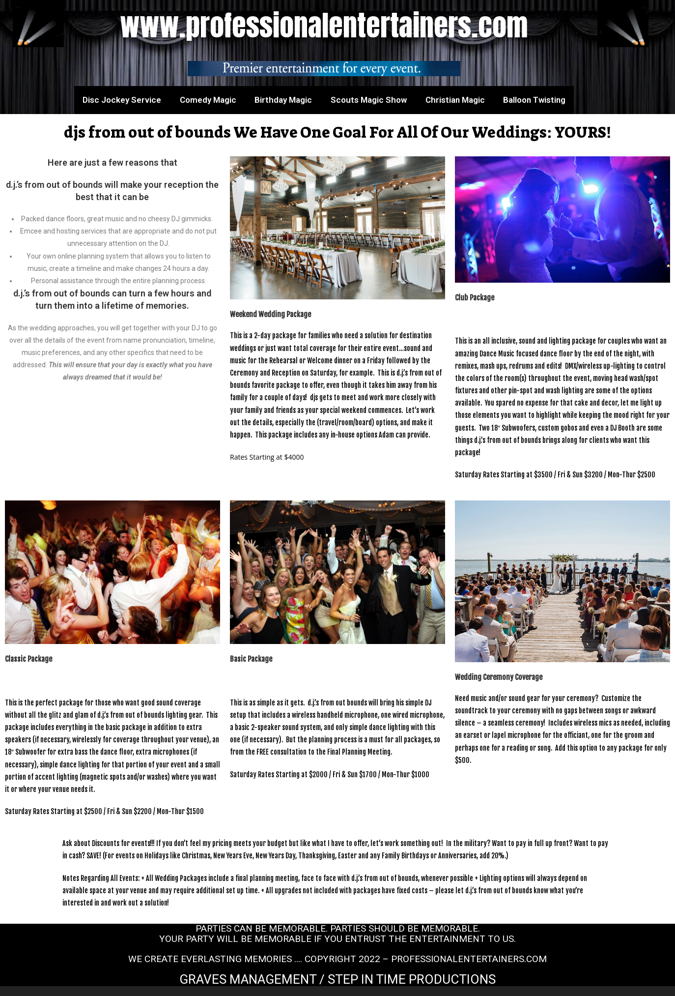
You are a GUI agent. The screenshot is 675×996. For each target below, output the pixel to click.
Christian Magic (455, 100)
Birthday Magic (283, 100)
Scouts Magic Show (369, 100)
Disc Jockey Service (122, 100)
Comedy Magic (208, 100)
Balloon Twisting (534, 100)
